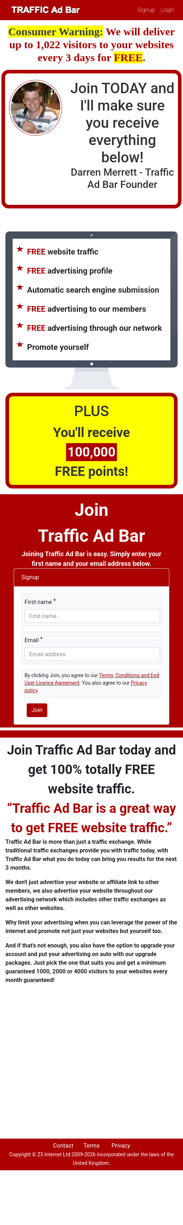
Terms (91, 1145)
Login (167, 9)
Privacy (121, 1145)
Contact (63, 1145)
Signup (146, 9)
